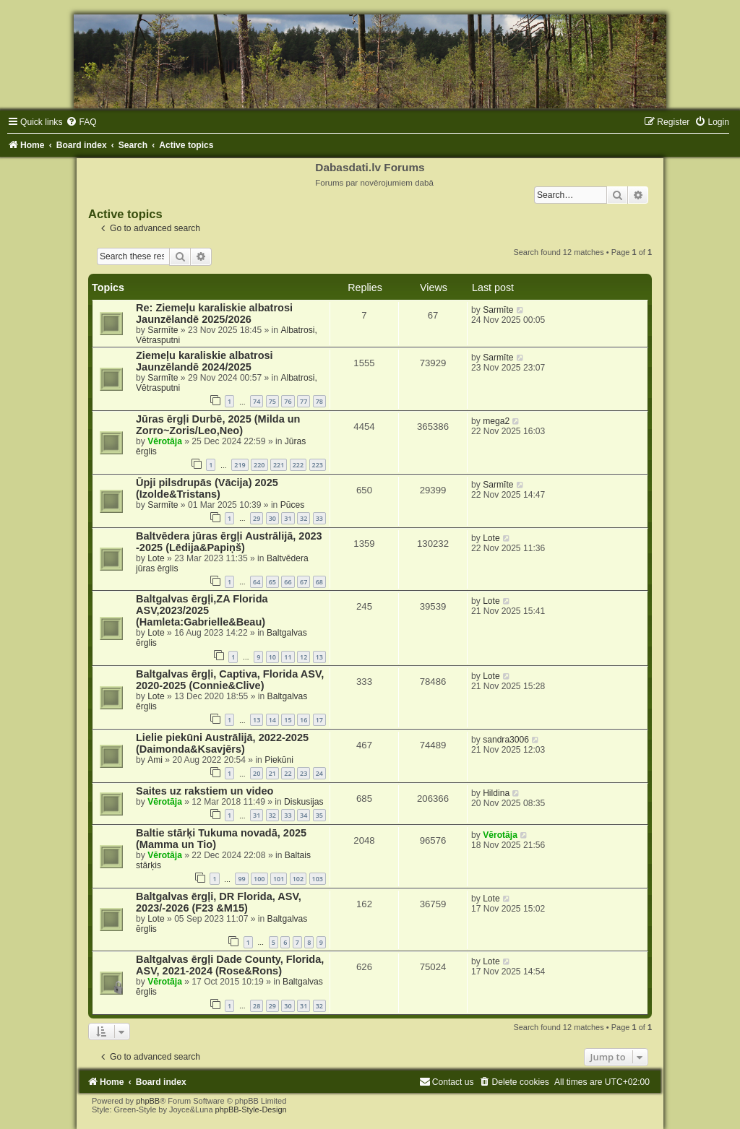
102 (298, 878)
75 (272, 401)
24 (319, 773)
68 (319, 582)
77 (303, 401)
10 (272, 657)
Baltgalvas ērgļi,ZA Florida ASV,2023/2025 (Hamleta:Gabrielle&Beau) (202, 610)
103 (317, 878)
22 (287, 773)
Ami (155, 760)
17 (319, 719)
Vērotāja (164, 441)
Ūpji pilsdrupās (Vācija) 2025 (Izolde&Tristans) (207, 488)
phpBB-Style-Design (251, 1109)
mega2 (496, 421)
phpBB (148, 1100)
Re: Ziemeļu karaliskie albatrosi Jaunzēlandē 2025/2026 (214, 313)
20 (256, 773)
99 (241, 878)
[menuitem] (81, 122)
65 (272, 582)
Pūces (292, 505)
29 (256, 518)
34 (303, 815)
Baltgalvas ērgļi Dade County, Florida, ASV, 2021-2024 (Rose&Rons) (230, 965)
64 (256, 582)
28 (256, 1006)
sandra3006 (506, 740)
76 (287, 401)
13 (319, 657)
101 (278, 878)
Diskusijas (303, 802)
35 (319, 815)
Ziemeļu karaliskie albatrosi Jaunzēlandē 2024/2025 (204, 361)
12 (303, 657)
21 (272, 773)
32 (303, 518)
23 (303, 773)
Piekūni (278, 760)
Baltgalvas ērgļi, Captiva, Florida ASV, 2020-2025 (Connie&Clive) (230, 679)
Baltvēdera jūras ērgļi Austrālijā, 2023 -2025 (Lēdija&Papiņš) (229, 541)
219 (239, 465)
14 (272, 719)
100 (259, 878)
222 (298, 465)
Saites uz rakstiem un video (204, 791)
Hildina (496, 793)
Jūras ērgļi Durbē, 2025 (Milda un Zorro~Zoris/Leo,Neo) (218, 424)
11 (287, 657)
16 (303, 719)
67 (303, 582)
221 (278, 465)
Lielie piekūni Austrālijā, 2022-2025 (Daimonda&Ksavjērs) (222, 743)
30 (272, 518)
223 (317, 465)
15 (287, 719)
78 (319, 401)
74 (256, 401)
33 (319, 518)
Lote (156, 558)
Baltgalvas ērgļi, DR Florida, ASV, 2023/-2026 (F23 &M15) (218, 902)
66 (287, 582)
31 (287, 518)
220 (259, 465)
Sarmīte (162, 330)
